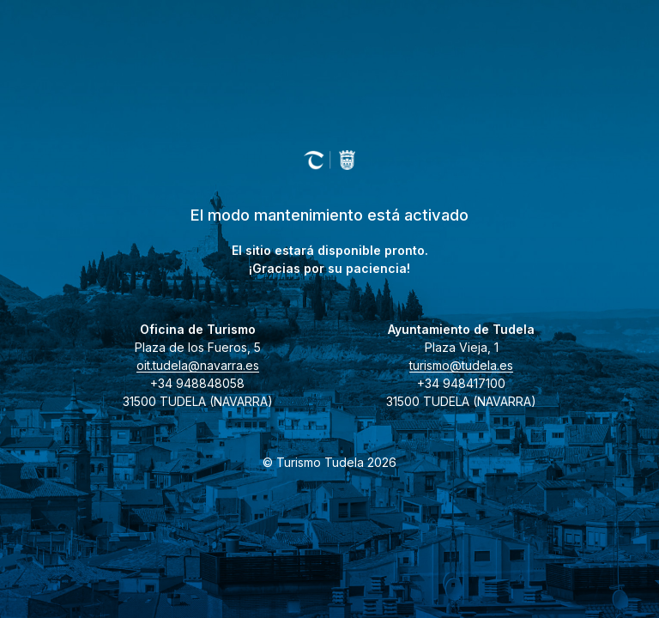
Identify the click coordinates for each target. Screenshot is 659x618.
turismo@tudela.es (461, 365)
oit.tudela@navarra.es (197, 365)
